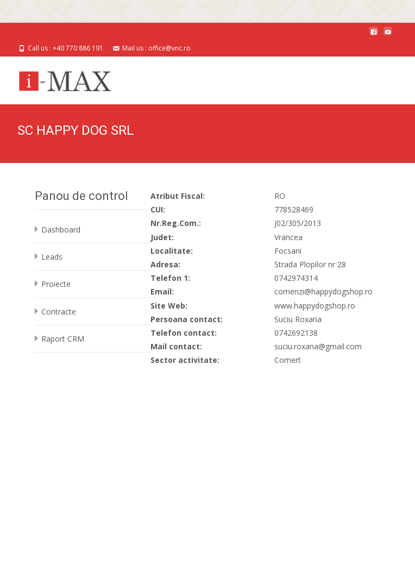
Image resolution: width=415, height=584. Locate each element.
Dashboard (60, 229)
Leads (51, 257)
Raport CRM (62, 339)
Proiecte (56, 284)
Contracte (58, 311)
